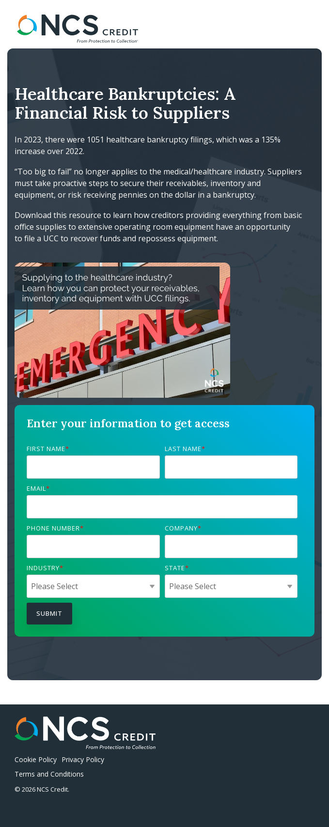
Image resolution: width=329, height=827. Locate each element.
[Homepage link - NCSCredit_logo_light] (85, 744)
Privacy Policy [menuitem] (83, 759)
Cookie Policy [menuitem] (36, 759)
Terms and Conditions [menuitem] (49, 774)
